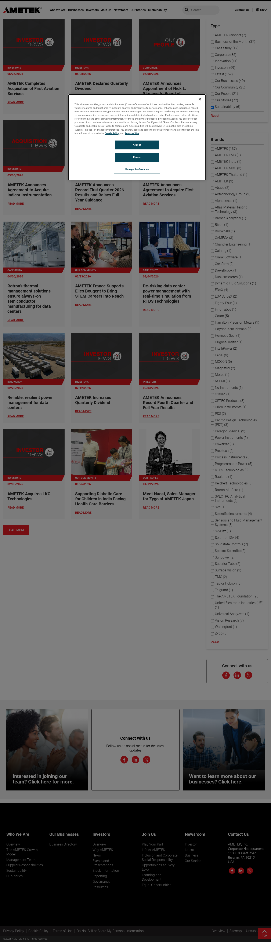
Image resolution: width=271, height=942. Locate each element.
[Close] (200, 99)
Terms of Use (132, 133)
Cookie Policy (112, 133)
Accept (137, 144)
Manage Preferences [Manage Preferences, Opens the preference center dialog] (137, 169)
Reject (137, 157)
